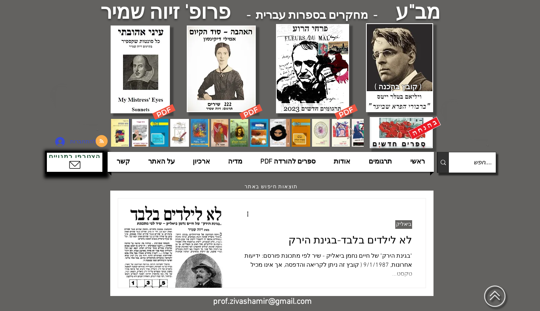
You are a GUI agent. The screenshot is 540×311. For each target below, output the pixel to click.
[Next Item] (350, 132)
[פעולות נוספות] (244, 213)
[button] (74, 162)
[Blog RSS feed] (102, 141)
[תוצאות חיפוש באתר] (272, 187)
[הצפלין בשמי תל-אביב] (78, 106)
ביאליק (403, 224)
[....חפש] (478, 162)
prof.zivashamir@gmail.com (262, 302)
